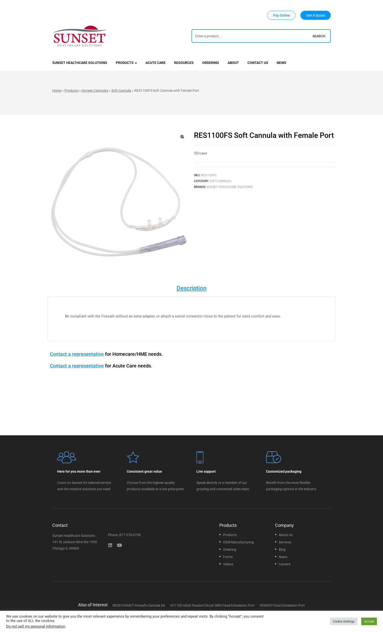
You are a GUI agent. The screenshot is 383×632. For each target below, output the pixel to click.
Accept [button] (369, 621)
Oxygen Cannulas (95, 90)
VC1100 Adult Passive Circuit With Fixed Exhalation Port (212, 605)
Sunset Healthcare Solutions (230, 187)
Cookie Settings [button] (344, 621)
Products (71, 90)
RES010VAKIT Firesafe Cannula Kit (139, 605)
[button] (281, 15)
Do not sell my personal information (35, 626)
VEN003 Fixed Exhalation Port (282, 605)
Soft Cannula (121, 90)
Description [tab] (191, 288)
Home (56, 90)
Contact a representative (77, 354)
